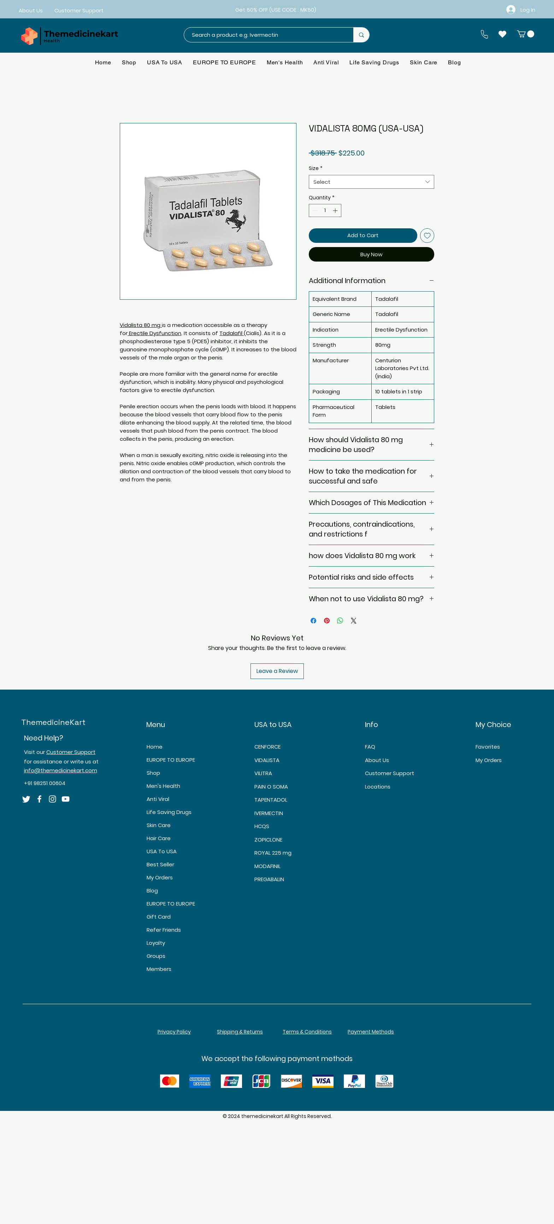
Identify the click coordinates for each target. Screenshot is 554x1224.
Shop (153, 773)
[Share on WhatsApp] (340, 620)
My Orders (160, 877)
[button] (525, 33)
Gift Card (159, 916)
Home (155, 746)
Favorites (488, 746)
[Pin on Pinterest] (327, 620)
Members (159, 969)
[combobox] (371, 182)
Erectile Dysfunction (155, 333)
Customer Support (70, 752)
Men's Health (163, 786)
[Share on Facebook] (313, 620)
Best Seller (160, 864)
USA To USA (162, 851)
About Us (377, 760)
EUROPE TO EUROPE (171, 759)
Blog (152, 890)
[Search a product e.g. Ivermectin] (265, 35)
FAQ (370, 746)
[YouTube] (65, 799)
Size (316, 168)
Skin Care (159, 825)
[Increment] (335, 210)
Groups (156, 956)
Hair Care (159, 838)
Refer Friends (164, 929)
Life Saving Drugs (169, 812)
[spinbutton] (325, 210)
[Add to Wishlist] (427, 235)
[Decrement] (314, 210)
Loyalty (156, 943)
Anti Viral (158, 799)
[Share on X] (353, 620)
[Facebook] (39, 799)
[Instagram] (52, 799)
